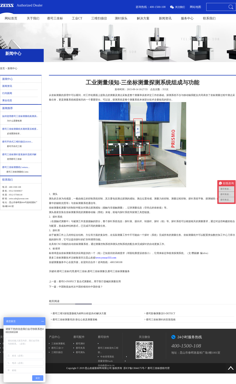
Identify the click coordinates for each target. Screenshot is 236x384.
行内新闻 (7, 93)
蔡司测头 (80, 352)
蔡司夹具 (80, 348)
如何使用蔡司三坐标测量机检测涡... (20, 116)
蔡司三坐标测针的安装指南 (161, 319)
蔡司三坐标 (55, 18)
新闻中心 (12, 68)
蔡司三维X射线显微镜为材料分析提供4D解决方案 (79, 313)
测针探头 (121, 18)
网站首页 (11, 18)
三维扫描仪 (99, 18)
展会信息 (7, 100)
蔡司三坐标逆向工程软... (108, 350)
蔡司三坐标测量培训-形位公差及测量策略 (75, 319)
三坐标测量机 (58, 343)
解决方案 (143, 18)
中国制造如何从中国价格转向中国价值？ (81, 286)
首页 (2, 68)
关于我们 (33, 18)
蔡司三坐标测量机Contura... (16, 167)
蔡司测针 (80, 343)
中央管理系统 (107, 356)
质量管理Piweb (105, 361)
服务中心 (187, 18)
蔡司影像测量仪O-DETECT (160, 313)
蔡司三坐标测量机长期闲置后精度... (20, 129)
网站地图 (195, 6)
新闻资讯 (165, 18)
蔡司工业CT (57, 348)
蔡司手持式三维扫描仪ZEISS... (17, 141)
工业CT (77, 18)
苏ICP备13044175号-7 (134, 368)
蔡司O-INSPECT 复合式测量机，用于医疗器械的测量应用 (90, 281)
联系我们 (209, 18)
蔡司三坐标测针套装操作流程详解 (19, 154)
